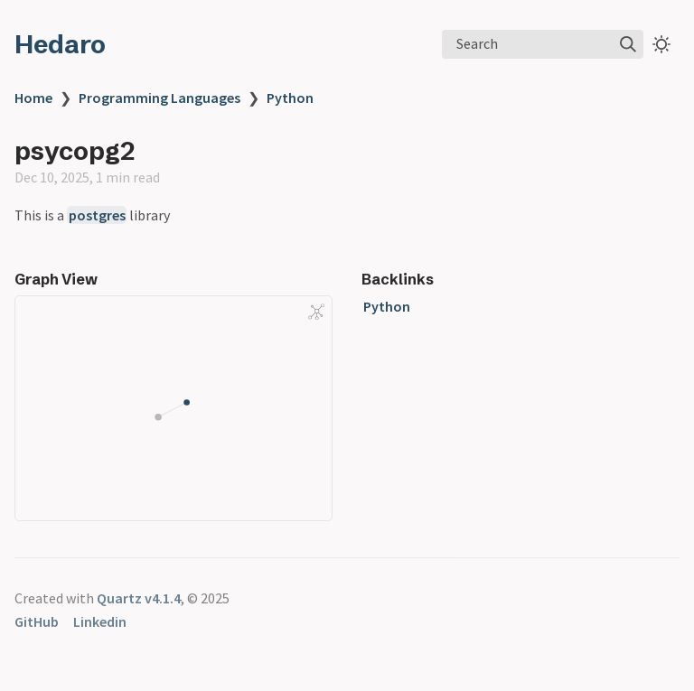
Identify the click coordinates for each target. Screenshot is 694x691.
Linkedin (100, 621)
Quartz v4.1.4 (139, 598)
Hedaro (60, 44)
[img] (628, 44)
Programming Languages (159, 98)
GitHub (36, 621)
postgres (97, 215)
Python (290, 98)
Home (33, 98)
